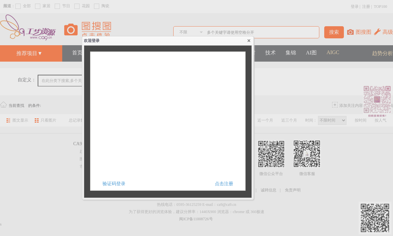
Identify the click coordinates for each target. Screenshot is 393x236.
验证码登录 (114, 183)
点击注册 (224, 183)
